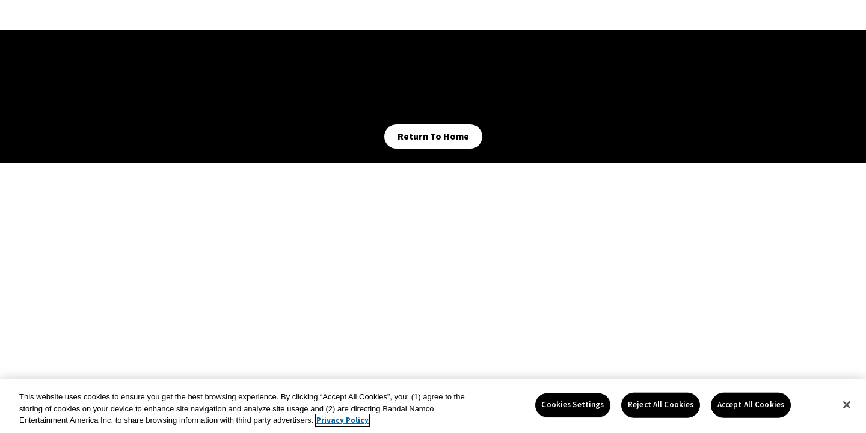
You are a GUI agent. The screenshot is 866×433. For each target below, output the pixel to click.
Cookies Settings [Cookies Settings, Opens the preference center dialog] (572, 404)
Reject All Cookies (660, 404)
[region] (433, 406)
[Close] (847, 405)
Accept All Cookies (750, 404)
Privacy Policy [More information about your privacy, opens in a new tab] (342, 420)
